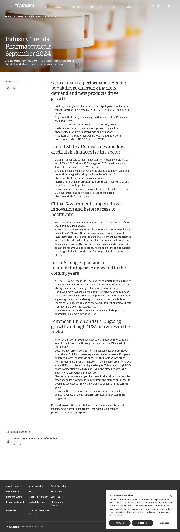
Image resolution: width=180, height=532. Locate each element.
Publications (57, 492)
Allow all (120, 523)
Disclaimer (11, 511)
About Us (45, 7)
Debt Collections (14, 492)
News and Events (14, 497)
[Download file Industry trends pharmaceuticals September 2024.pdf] (8, 441)
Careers (103, 6)
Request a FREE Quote (128, 7)
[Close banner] (171, 496)
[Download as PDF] (14, 88)
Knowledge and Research (75, 7)
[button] (10, 6)
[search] (143, 6)
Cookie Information (38, 502)
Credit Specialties (59, 486)
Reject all (142, 523)
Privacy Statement (15, 502)
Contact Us (92, 7)
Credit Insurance (14, 486)
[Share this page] (8, 88)
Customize (164, 523)
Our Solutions (57, 7)
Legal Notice (57, 497)
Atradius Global (36, 486)
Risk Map (113, 7)
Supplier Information (38, 497)
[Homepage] (24, 6)
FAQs (31, 492)
